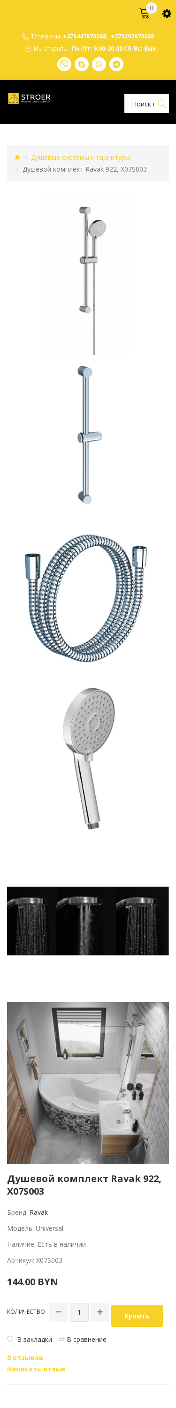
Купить (137, 1315)
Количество (26, 1312)
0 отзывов (25, 1357)
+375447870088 (84, 36)
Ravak (39, 1212)
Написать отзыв (36, 1368)
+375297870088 (132, 36)
